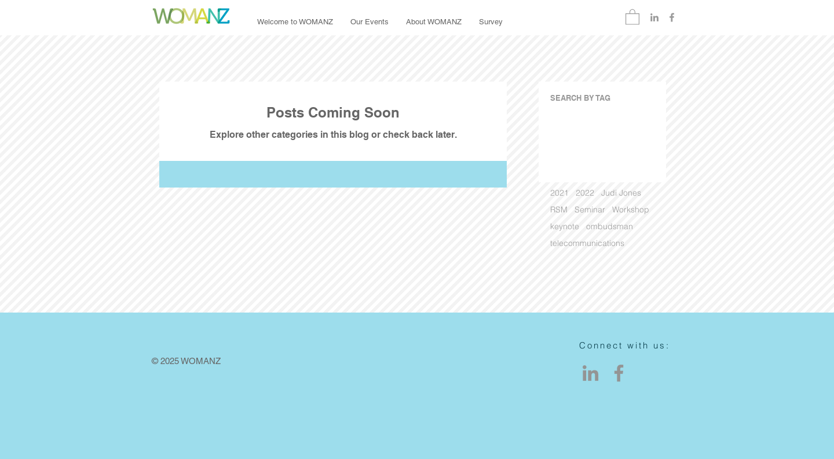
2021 (559, 193)
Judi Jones (621, 193)
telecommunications (587, 243)
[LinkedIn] (590, 373)
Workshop (630, 210)
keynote (564, 227)
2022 (585, 193)
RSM (559, 210)
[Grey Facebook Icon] (672, 17)
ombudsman (609, 227)
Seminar (590, 210)
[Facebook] (619, 373)
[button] (632, 16)
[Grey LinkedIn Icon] (654, 17)
